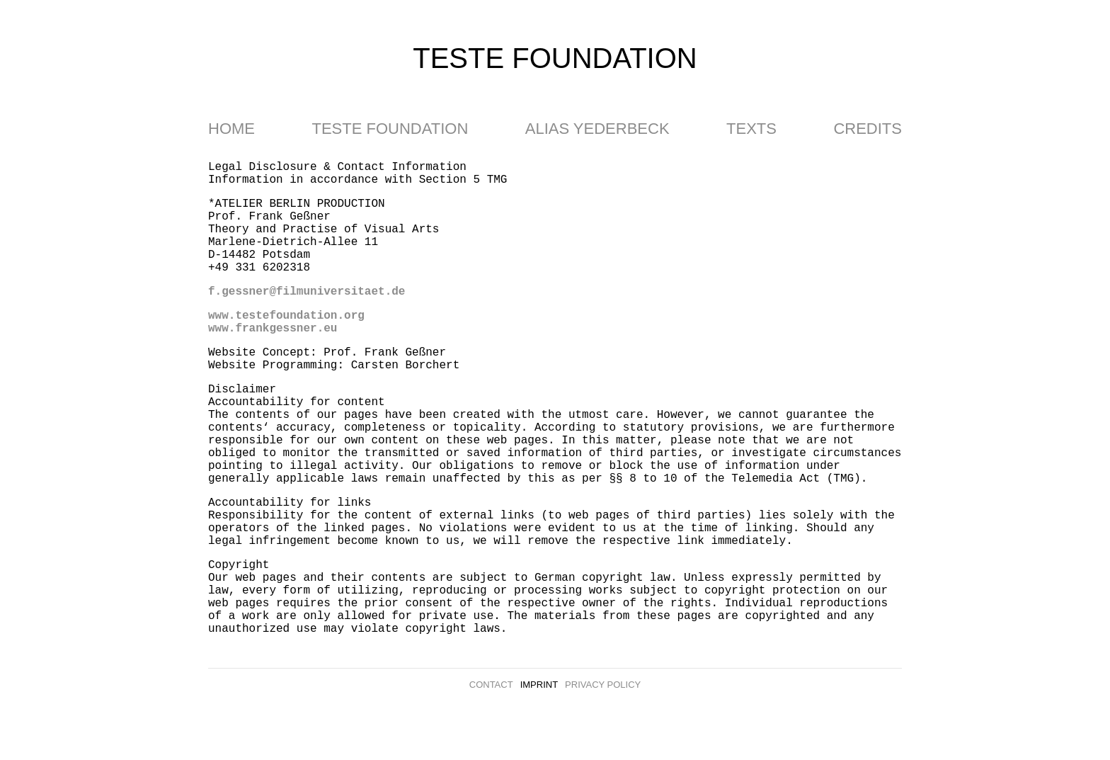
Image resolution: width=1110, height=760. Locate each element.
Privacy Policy (603, 684)
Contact (491, 684)
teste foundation (555, 58)
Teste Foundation (389, 128)
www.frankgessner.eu (272, 328)
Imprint (539, 684)
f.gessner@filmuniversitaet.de (306, 291)
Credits (867, 128)
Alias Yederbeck (597, 128)
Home (231, 128)
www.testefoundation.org (286, 316)
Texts (751, 128)
